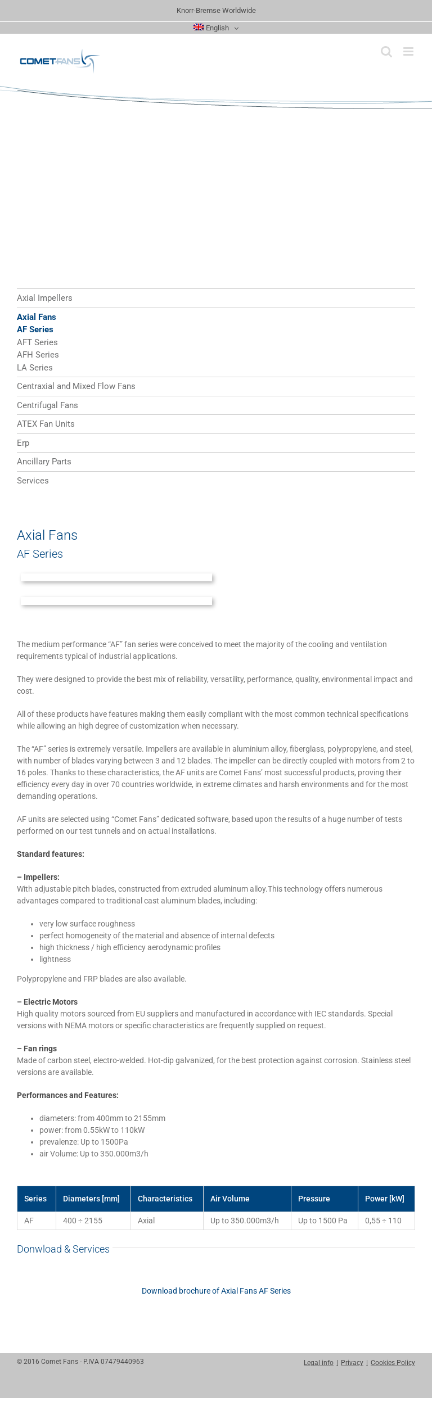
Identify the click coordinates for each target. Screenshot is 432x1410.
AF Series (35, 329)
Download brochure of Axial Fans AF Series (216, 1290)
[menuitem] (216, 28)
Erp (23, 443)
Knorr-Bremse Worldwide (216, 10)
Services (33, 481)
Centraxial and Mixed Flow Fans (76, 386)
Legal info (319, 1363)
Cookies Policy (393, 1363)
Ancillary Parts (44, 462)
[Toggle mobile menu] (409, 51)
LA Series (35, 368)
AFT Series (37, 342)
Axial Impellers (45, 298)
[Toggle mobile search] (386, 51)
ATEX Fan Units (46, 424)
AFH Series (38, 355)
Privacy (352, 1363)
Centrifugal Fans (47, 405)
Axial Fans (36, 317)
